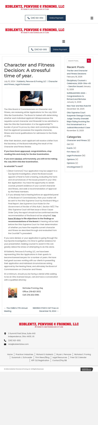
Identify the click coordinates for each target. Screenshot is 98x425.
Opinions (71, 159)
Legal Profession (22, 84)
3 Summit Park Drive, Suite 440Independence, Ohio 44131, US (21, 335)
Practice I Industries (24, 354)
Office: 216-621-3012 (31, 291)
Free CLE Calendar (78, 357)
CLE (68, 144)
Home (10, 354)
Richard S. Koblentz (44, 354)
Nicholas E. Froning (82, 354)
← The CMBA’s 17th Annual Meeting (16, 309)
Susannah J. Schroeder (22, 357)
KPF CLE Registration (40, 360)
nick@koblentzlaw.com (18, 344)
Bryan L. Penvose (63, 354)
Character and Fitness (77, 140)
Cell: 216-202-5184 (30, 295)
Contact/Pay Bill (59, 360)
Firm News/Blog (42, 357)
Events (70, 148)
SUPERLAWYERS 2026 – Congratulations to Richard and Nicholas (77, 96)
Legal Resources (60, 357)
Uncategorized (73, 167)
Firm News (71, 151)
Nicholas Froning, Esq (32, 288)
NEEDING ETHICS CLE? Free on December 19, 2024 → (46, 309)
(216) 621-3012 (14, 340)
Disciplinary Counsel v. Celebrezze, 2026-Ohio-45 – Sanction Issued (79, 83)
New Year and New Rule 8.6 (79, 106)
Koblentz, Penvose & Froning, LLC (31, 81)
